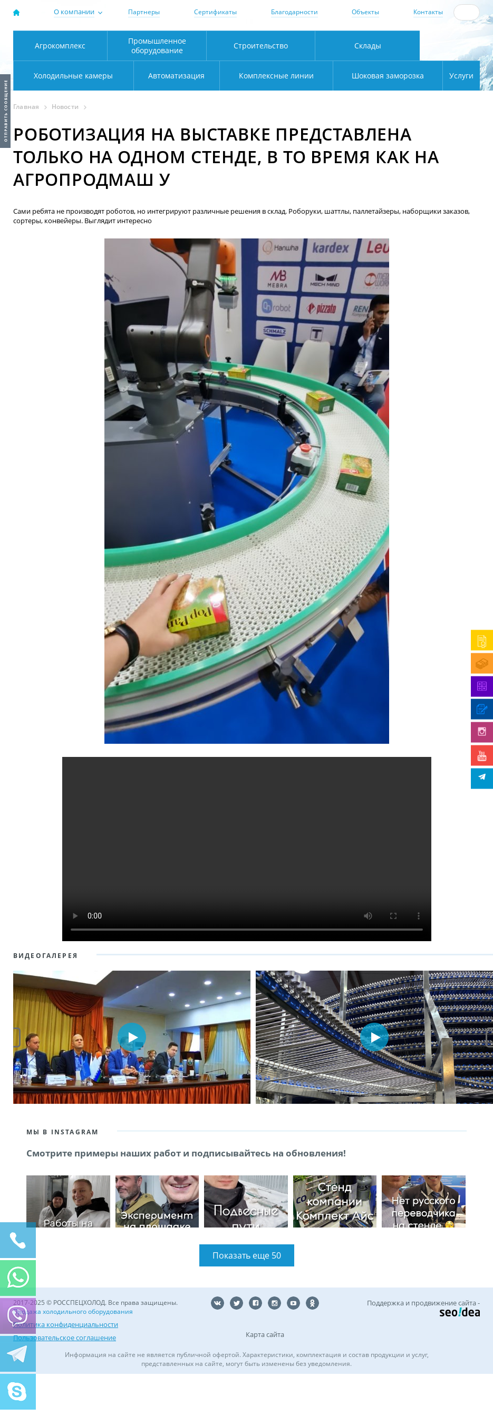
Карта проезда (179, 64)
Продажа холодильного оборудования (73, 1355)
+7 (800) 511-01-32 (436, 44)
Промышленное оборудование (157, 87)
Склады (367, 87)
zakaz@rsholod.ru (442, 53)
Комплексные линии (205, 117)
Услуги (455, 117)
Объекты (365, 11)
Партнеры (144, 11)
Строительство (261, 87)
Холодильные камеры (450, 87)
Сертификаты (215, 11)
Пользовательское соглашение (64, 1380)
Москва (157, 42)
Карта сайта (265, 1378)
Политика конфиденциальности (65, 1368)
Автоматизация (71, 117)
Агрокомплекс (60, 87)
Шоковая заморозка (356, 117)
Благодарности (294, 11)
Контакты (428, 11)
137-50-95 (436, 35)
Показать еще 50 (246, 1299)
